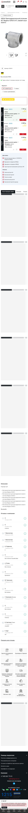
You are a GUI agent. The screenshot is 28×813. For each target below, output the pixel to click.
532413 (10, 109)
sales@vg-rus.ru (14, 779)
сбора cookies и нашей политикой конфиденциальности (13, 805)
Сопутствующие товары (8, 191)
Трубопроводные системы (13, 12)
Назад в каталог (6, 15)
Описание (18, 191)
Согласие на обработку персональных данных (12, 763)
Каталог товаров (8, 810)
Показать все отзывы (8, 640)
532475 (10, 137)
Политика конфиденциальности (9, 758)
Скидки (14, 810)
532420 (10, 123)
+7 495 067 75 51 (10, 6)
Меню (25, 810)
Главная (3, 810)
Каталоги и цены (5, 766)
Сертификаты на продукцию (8, 768)
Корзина (19, 810)
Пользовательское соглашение (8, 760)
